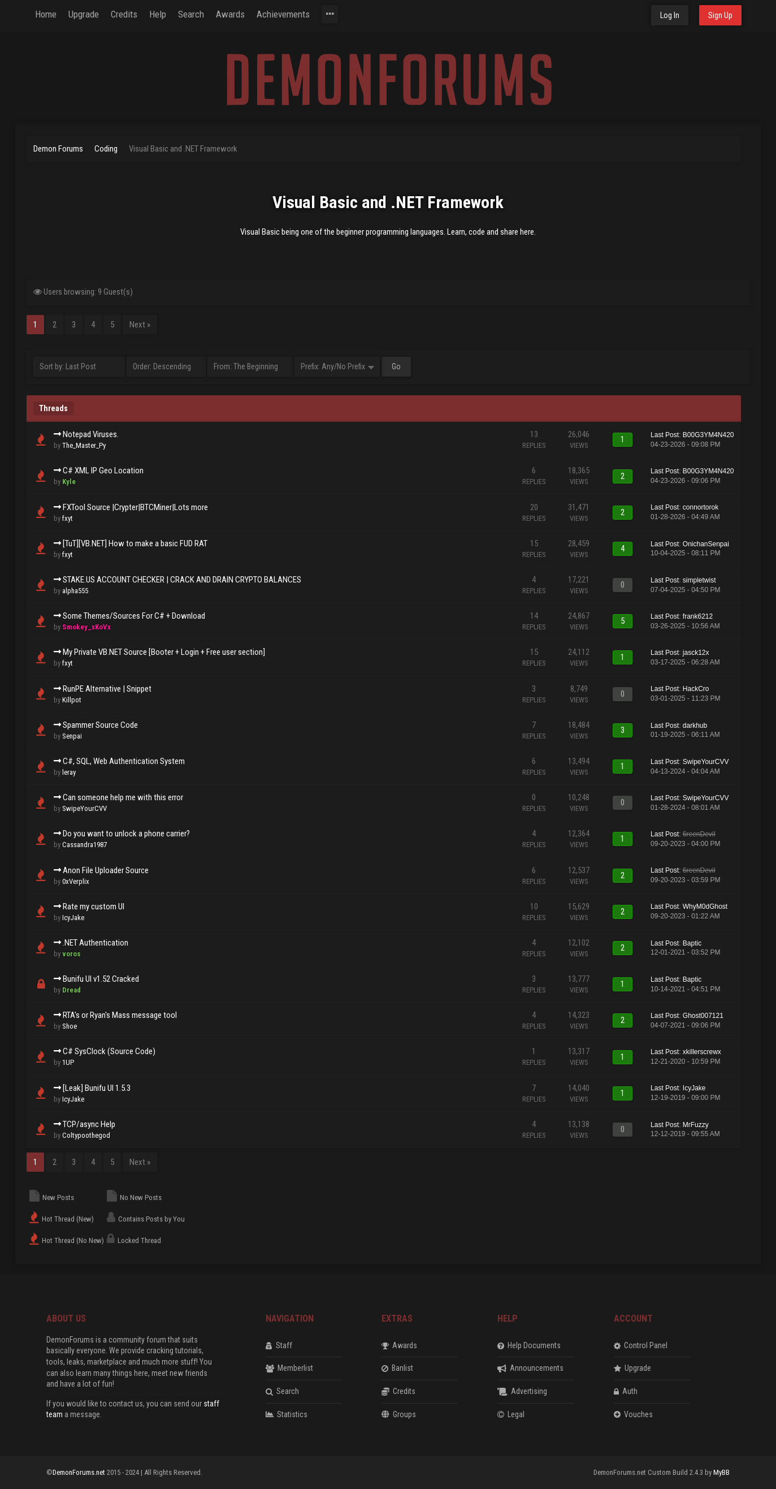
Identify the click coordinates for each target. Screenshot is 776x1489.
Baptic (692, 943)
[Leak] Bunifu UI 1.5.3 (97, 1088)
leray (69, 772)
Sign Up (720, 15)
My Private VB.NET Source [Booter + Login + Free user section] (164, 652)
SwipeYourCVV (706, 762)
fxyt (67, 518)
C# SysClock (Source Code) (109, 1051)
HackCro (696, 689)
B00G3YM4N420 (708, 435)
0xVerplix (75, 881)
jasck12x (696, 653)
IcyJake (73, 917)
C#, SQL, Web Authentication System (124, 761)
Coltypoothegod (86, 1135)
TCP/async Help (89, 1124)
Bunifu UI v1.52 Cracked (101, 979)
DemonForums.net (80, 1472)
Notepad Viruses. (91, 434)
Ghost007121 (703, 1016)
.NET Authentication (95, 943)
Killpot (71, 700)
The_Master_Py (84, 445)
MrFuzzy (696, 1125)
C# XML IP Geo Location (103, 470)
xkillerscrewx (702, 1052)
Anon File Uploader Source (106, 870)
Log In (669, 15)
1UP (68, 1062)
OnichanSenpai (706, 544)
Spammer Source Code (100, 725)
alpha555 (75, 590)
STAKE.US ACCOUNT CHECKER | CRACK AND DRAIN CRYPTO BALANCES (182, 580)
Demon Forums (58, 149)
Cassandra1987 (84, 844)
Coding (106, 149)
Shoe (69, 1026)
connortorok (700, 507)
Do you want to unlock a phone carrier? (126, 833)
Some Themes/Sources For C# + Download (134, 616)
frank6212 (698, 616)
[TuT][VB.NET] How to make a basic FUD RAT (135, 543)
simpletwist (699, 580)
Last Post (665, 435)
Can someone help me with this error (123, 797)
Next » (139, 325)
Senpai (72, 736)
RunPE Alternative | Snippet (107, 689)
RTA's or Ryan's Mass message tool (120, 1015)
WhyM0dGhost (705, 906)
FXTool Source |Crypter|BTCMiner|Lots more (135, 507)
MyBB (721, 1472)
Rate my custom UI (93, 906)
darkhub (695, 726)
